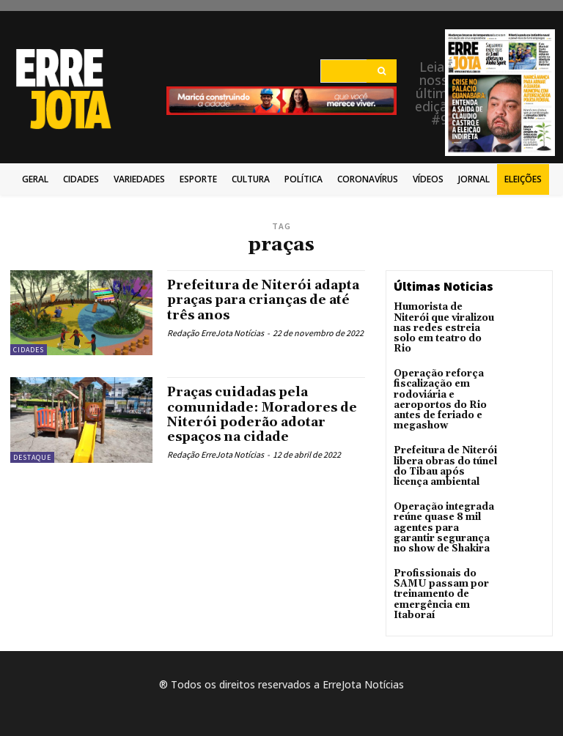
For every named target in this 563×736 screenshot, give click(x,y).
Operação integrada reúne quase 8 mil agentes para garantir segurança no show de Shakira (446, 508)
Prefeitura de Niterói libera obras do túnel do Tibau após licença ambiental (445, 449)
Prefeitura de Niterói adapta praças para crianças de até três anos (264, 300)
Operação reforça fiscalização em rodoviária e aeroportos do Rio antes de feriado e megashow (438, 385)
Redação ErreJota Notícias (215, 332)
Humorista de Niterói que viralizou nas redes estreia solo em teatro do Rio (443, 322)
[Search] (382, 71)
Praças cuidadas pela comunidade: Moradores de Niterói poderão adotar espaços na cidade (265, 414)
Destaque (32, 457)
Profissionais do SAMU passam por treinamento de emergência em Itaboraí (437, 572)
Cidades (28, 349)
